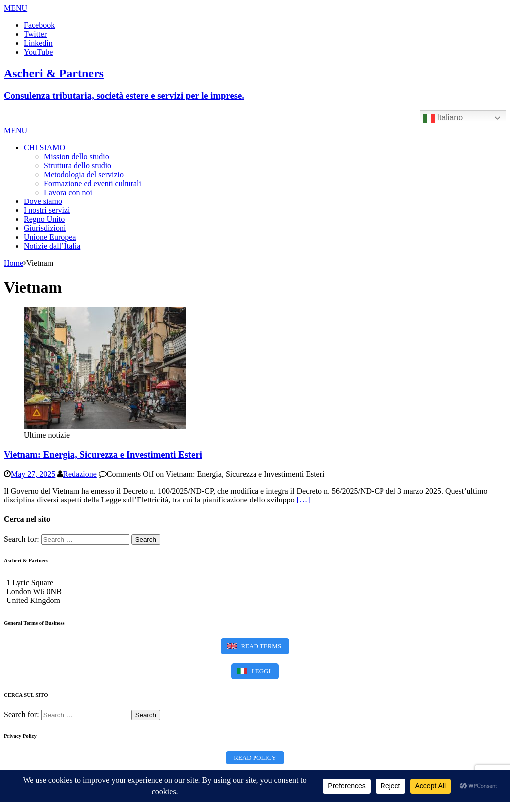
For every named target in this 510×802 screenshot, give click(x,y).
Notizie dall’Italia (52, 246)
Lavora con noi (68, 192)
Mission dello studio (76, 156)
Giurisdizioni (45, 228)
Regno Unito (44, 219)
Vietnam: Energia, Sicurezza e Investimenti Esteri (103, 454)
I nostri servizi (47, 210)
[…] (303, 500)
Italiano (443, 118)
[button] (15, 8)
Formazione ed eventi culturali (92, 183)
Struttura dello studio (77, 165)
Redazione (80, 474)
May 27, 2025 (33, 474)
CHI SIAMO (44, 147)
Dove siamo (43, 201)
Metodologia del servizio (84, 174)
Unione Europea (50, 237)
